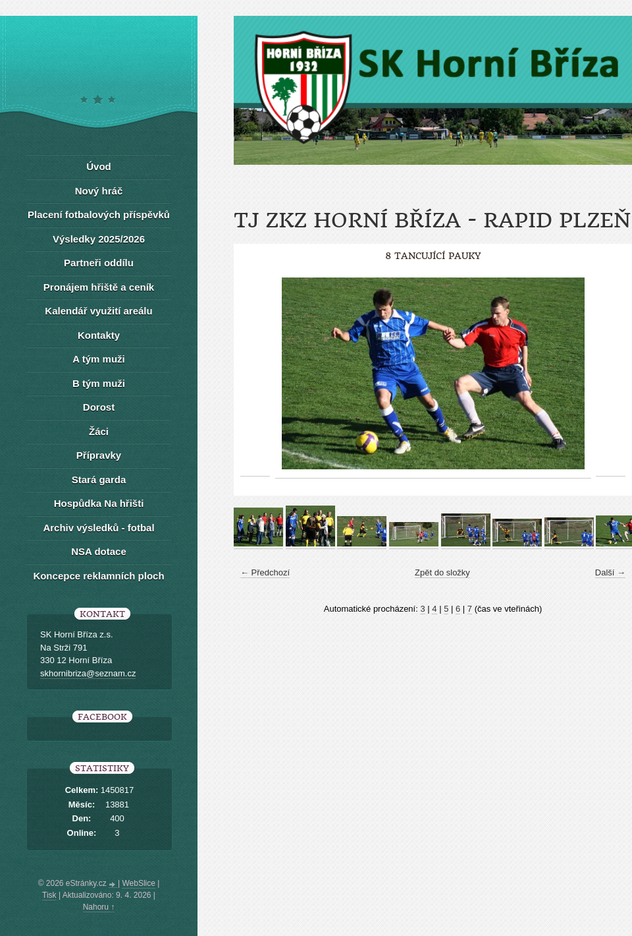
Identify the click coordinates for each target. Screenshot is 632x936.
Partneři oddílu (99, 262)
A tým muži (98, 359)
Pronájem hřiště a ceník (98, 287)
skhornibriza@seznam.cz (88, 673)
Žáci (99, 431)
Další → (610, 572)
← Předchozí (265, 572)
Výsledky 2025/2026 (99, 239)
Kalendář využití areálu (98, 310)
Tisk (49, 895)
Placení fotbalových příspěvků (99, 214)
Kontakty (99, 335)
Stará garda (99, 479)
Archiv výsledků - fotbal (98, 527)
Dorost (99, 407)
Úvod (98, 166)
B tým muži (98, 383)
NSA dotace (98, 551)
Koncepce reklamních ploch (98, 575)
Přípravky (98, 455)
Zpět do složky (442, 572)
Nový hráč (99, 190)
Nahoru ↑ (99, 907)
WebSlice (138, 883)
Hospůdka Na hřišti (99, 503)
